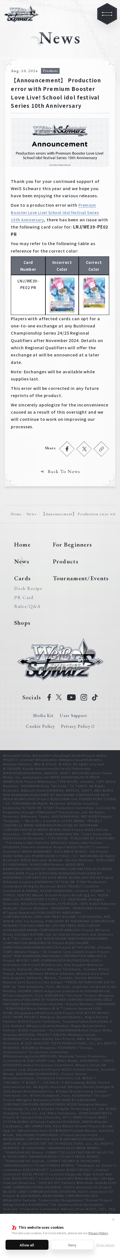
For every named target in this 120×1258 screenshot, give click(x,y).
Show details (105, 1245)
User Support (73, 715)
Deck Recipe (27, 588)
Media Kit (43, 715)
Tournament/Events (81, 578)
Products (65, 561)
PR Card (23, 597)
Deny (72, 1245)
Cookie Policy (40, 726)
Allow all (27, 1245)
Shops (22, 622)
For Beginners (72, 544)
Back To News (64, 471)
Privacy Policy (98, 1233)
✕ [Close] (113, 1219)
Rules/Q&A (27, 606)
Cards (22, 578)
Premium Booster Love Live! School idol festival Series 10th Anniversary (55, 212)
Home (16, 513)
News (31, 513)
